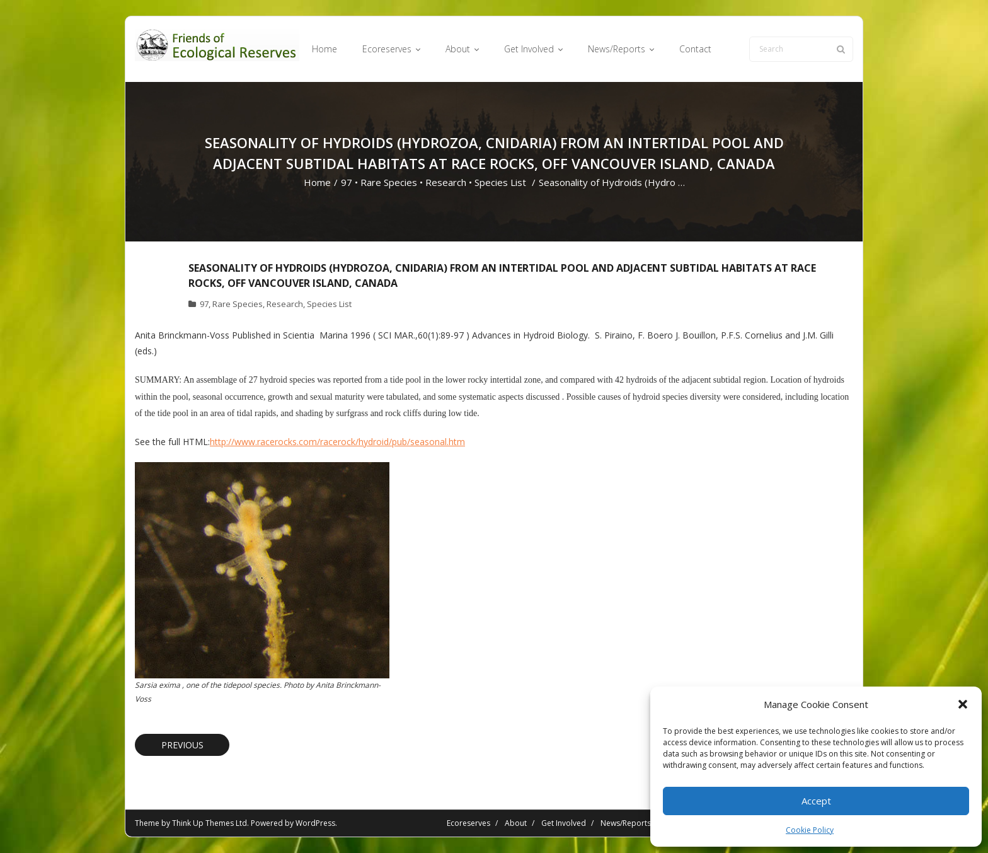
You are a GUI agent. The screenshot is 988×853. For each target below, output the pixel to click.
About (516, 823)
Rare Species (388, 182)
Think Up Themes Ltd (209, 823)
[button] (962, 704)
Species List (500, 182)
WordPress (315, 823)
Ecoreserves (468, 823)
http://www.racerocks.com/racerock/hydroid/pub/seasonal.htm (337, 442)
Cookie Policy (810, 830)
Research (445, 182)
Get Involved (563, 823)
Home (317, 182)
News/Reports (625, 823)
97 (346, 182)
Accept (816, 800)
